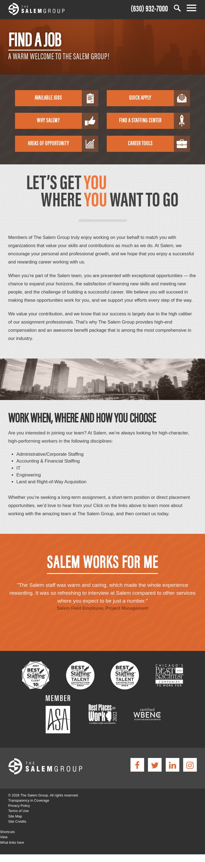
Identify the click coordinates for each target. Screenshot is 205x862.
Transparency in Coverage (28, 800)
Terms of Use (18, 811)
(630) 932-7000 (149, 7)
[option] (102, 594)
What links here (12, 842)
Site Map (15, 816)
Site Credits (17, 821)
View (4, 837)
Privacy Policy (19, 806)
